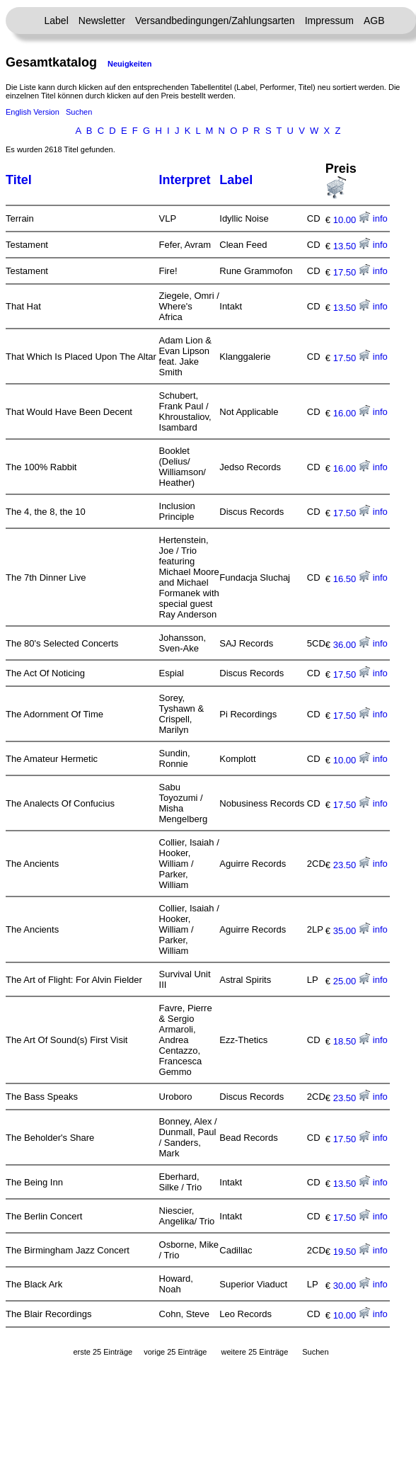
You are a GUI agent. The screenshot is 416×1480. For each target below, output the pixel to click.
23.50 (351, 865)
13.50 (351, 246)
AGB (374, 20)
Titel (19, 180)
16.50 (351, 579)
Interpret (185, 180)
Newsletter (102, 20)
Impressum (329, 20)
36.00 (351, 644)
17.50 (351, 272)
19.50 (351, 1251)
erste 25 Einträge (102, 1352)
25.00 (351, 981)
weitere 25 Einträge (254, 1352)
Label (57, 20)
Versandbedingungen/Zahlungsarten (215, 20)
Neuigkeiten (129, 63)
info (380, 218)
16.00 (351, 413)
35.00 (351, 931)
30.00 (351, 1285)
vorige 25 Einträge (175, 1352)
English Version (32, 112)
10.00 (351, 220)
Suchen (79, 112)
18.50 (351, 1041)
